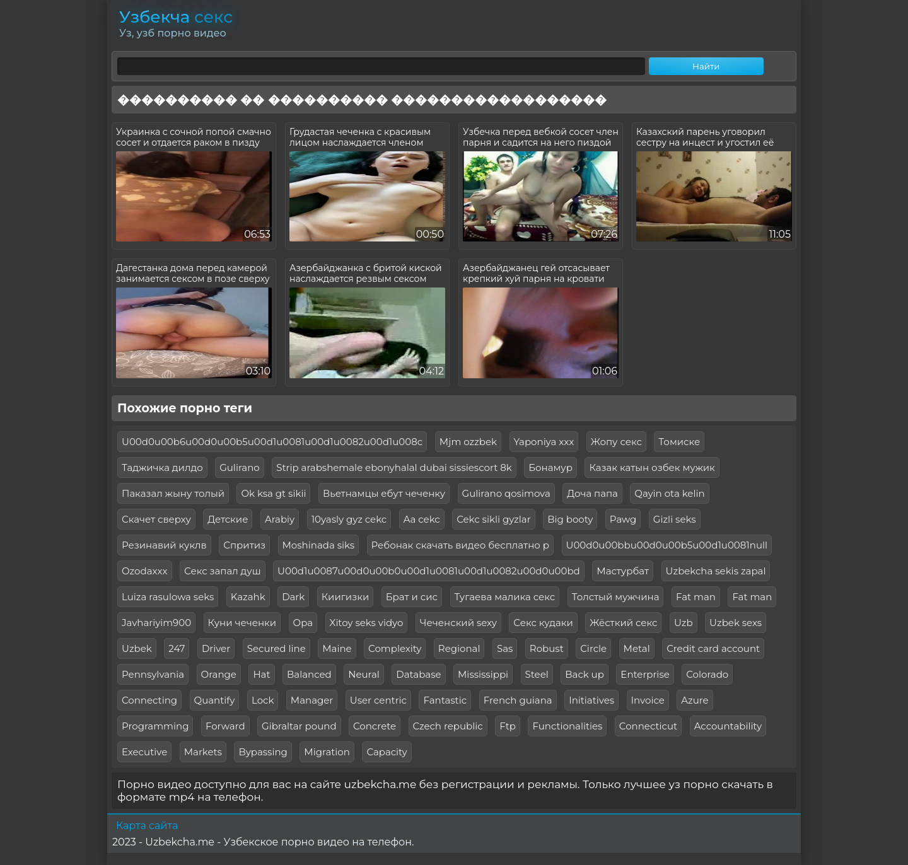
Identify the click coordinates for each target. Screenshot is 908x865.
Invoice (648, 700)
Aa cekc (422, 519)
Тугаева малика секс (505, 597)
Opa (303, 623)
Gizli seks (674, 519)
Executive (144, 752)
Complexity (394, 648)
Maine (336, 648)
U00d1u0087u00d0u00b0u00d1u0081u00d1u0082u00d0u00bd (428, 571)
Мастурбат (623, 571)
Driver (216, 648)
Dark (293, 597)
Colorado (707, 674)
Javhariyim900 (156, 623)
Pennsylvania (153, 674)
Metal (637, 648)
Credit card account (713, 648)
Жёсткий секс (623, 623)
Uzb (683, 623)
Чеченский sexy (458, 623)
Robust (547, 648)
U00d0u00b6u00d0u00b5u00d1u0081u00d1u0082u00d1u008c (272, 442)
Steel (537, 674)
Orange (218, 674)
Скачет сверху (156, 519)
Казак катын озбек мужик (651, 467)
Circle (593, 648)
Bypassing (263, 752)
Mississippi (483, 674)
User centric (378, 700)
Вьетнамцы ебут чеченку (384, 493)
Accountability (728, 726)
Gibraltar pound (299, 726)
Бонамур (550, 467)
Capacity (386, 752)
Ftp (507, 726)
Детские (227, 519)
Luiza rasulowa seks (168, 597)
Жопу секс (616, 442)
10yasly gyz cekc (349, 519)
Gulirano (239, 467)
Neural (364, 674)
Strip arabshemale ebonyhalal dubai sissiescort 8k (394, 467)
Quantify (214, 700)
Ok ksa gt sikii (273, 493)
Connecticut (648, 726)
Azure (694, 700)
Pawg (623, 519)
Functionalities (567, 726)
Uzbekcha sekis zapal (716, 571)
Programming (155, 726)
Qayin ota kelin (669, 493)
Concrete (374, 726)
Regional (459, 648)
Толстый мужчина (616, 597)
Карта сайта (147, 826)
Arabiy (279, 519)
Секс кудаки (543, 623)
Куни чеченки (242, 623)
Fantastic (445, 700)
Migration (327, 752)
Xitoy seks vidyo (367, 623)
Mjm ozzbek (468, 442)
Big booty (570, 519)
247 (176, 648)
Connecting (149, 700)
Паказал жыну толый (173, 493)
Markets (203, 752)
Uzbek (137, 648)
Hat (261, 674)
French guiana (518, 700)
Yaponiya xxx (544, 442)
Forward (225, 726)
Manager (312, 700)
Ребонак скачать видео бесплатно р (460, 545)
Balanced (309, 674)
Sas (505, 648)
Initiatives (591, 700)
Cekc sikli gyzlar (493, 519)
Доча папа (592, 493)
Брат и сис (412, 597)
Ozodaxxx (145, 571)
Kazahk (248, 597)
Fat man (696, 597)
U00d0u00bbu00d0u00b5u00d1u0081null (667, 545)
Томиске (679, 442)
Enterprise (644, 674)
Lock (263, 700)
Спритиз (244, 545)
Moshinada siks (318, 545)
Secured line (276, 648)
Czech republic (448, 726)
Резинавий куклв (164, 545)
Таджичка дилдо (162, 467)
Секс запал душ (222, 571)
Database (418, 674)
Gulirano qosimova (506, 493)
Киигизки (346, 597)
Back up (584, 674)
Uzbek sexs (735, 623)
